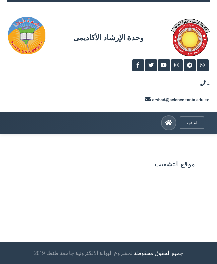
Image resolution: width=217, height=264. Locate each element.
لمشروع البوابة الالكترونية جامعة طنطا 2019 (83, 253)
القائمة (192, 122)
